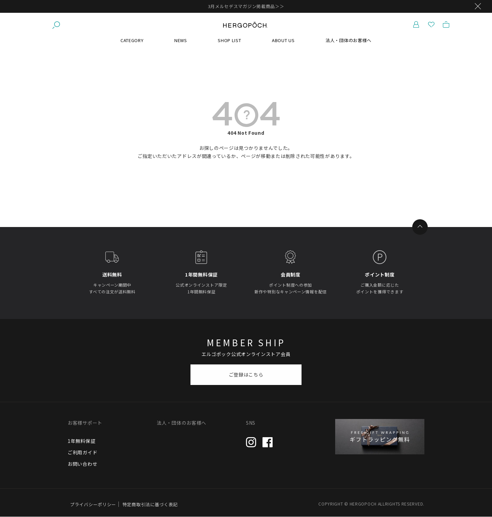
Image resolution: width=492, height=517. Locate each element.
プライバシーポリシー (93, 504)
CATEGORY (132, 40)
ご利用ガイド (82, 452)
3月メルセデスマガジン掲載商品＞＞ (246, 6)
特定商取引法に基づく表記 (150, 504)
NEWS (180, 40)
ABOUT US (283, 40)
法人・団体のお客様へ (348, 40)
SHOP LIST (229, 40)
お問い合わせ (82, 463)
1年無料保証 (81, 441)
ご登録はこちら (246, 374)
